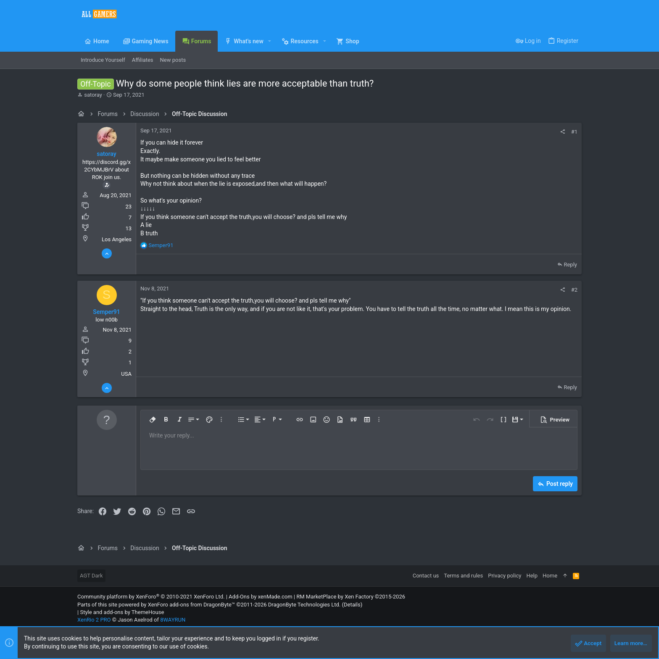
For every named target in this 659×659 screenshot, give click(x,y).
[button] (269, 41)
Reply (570, 264)
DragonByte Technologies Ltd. (304, 604)
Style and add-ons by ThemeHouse (122, 612)
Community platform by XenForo (150, 596)
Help (532, 575)
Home (550, 575)
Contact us (426, 575)
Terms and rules (463, 575)
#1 (574, 132)
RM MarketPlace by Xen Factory (350, 596)
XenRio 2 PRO (94, 620)
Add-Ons (239, 596)
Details (352, 604)
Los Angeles (117, 239)
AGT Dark (91, 575)
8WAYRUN (172, 620)
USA (126, 374)
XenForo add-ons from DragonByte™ (191, 604)
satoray (93, 95)
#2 (574, 290)
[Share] (562, 132)
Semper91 (106, 311)
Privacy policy (504, 575)
